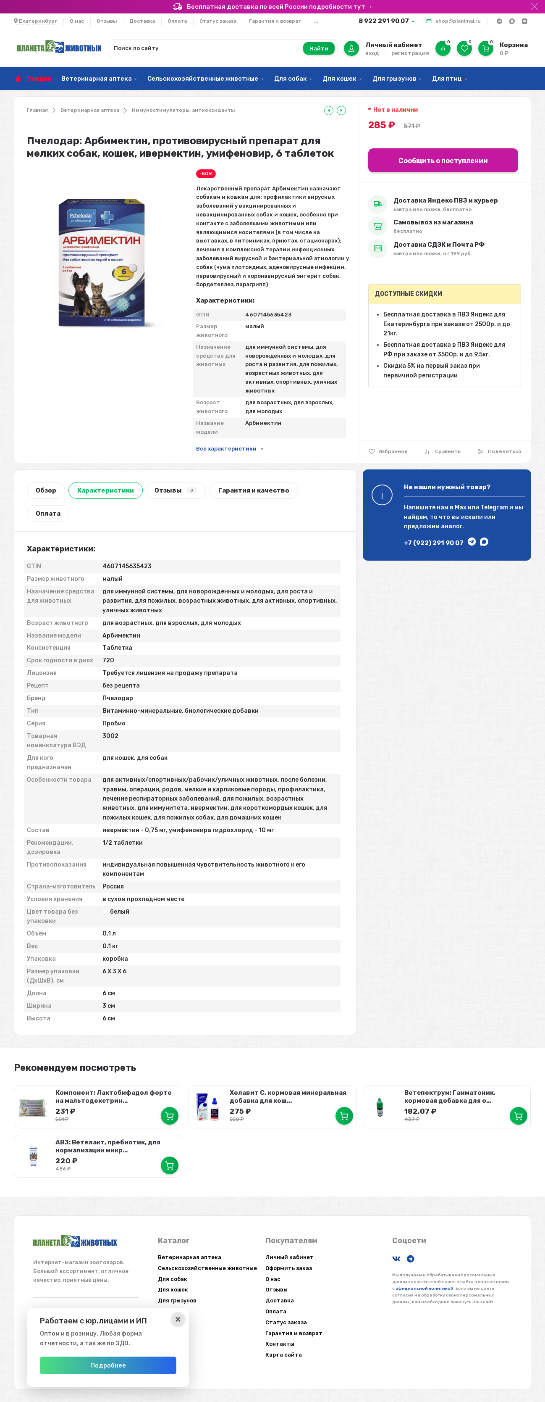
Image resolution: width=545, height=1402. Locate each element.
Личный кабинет (289, 1257)
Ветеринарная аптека (96, 78)
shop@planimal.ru (458, 21)
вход (372, 53)
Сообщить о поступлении (443, 161)
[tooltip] (328, 110)
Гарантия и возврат (275, 21)
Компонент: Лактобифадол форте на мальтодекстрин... (113, 1096)
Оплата (177, 21)
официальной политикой (424, 1288)
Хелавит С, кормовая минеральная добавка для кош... (288, 1096)
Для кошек (339, 78)
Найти (318, 48)
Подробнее (111, 1365)
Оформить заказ (288, 1268)
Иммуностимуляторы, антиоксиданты (183, 110)
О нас (77, 21)
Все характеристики (226, 448)
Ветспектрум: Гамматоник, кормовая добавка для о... (449, 1096)
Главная (37, 110)
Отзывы (107, 21)
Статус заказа (217, 21)
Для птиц (447, 78)
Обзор (46, 490)
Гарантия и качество (253, 490)
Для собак (290, 78)
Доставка (142, 21)
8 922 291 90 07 (384, 21)
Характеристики (105, 490)
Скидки (39, 78)
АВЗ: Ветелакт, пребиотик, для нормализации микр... (107, 1146)
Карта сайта (283, 1355)
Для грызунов (394, 78)
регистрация (410, 53)
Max (460, 507)
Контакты (279, 1344)
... (316, 21)
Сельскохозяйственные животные (202, 78)
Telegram (494, 507)
